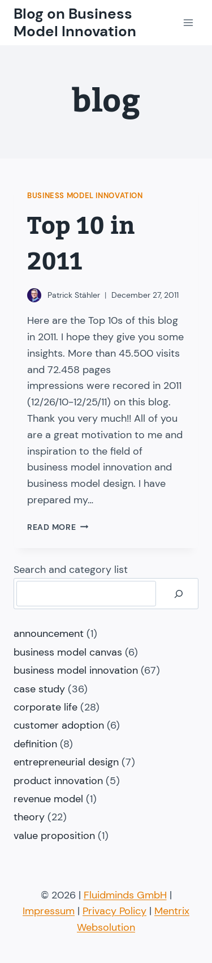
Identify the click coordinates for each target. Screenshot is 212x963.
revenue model (48, 799)
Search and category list (71, 569)
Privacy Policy (114, 911)
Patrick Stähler (73, 295)
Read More (57, 527)
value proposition (54, 835)
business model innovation (85, 195)
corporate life (45, 707)
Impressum (49, 911)
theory (29, 817)
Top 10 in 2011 (81, 244)
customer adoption (59, 725)
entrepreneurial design (66, 762)
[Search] (179, 593)
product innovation (58, 780)
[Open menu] (188, 22)
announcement (49, 633)
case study (39, 689)
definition (35, 744)
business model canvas (68, 652)
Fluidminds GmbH (125, 895)
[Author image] (34, 295)
